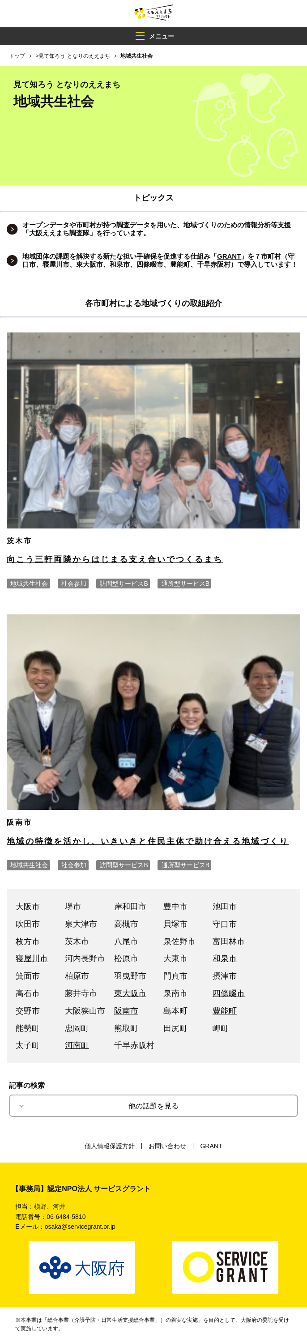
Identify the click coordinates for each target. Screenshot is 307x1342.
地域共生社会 (29, 583)
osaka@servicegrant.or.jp (80, 1226)
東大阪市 (130, 993)
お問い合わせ (167, 1146)
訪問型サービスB (124, 583)
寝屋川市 (32, 958)
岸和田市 (130, 906)
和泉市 (225, 958)
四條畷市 (229, 993)
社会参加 (73, 583)
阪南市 (126, 1010)
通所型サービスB (185, 583)
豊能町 (225, 1010)
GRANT (211, 1146)
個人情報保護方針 (110, 1146)
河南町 (77, 1045)
